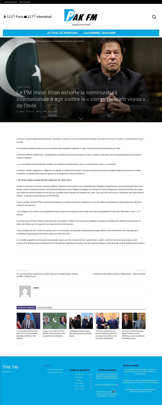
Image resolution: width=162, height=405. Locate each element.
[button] (154, 17)
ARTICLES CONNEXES (26, 308)
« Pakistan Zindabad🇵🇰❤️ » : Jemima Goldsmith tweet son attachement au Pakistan (106, 394)
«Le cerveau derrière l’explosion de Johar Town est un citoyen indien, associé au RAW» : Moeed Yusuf (47, 275)
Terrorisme (27, 41)
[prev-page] (18, 343)
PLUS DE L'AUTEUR (44, 308)
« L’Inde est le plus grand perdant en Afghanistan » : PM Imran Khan (119, 274)
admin (21, 111)
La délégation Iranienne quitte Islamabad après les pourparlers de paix (80, 333)
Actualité (19, 87)
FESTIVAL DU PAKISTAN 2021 (106, 385)
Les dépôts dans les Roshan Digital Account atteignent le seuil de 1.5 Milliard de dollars (107, 376)
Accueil (19, 41)
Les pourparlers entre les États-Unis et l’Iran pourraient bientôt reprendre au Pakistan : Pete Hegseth (140, 372)
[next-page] (21, 343)
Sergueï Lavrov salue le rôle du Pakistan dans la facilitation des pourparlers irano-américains (54, 333)
